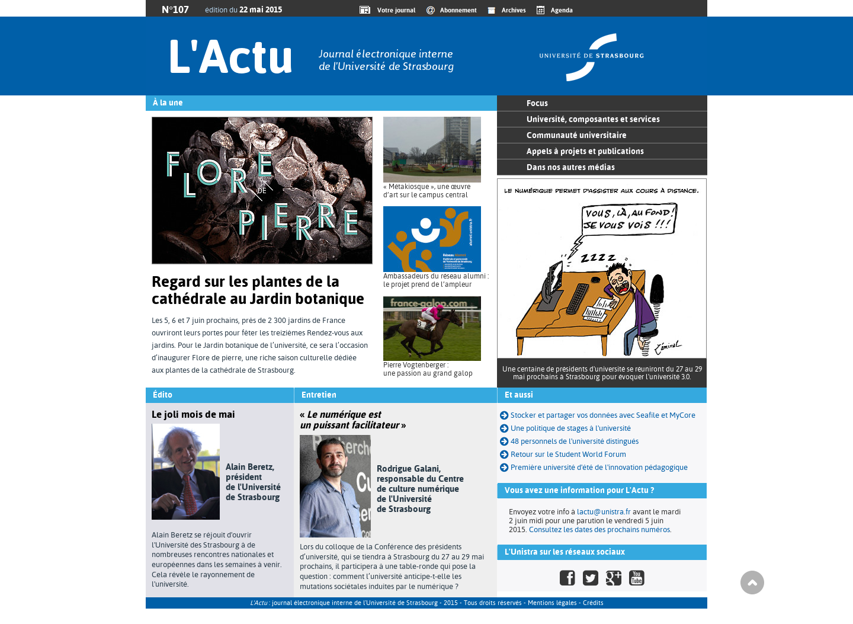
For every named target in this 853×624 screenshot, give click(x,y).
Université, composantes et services (593, 119)
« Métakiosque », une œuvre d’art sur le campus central (426, 191)
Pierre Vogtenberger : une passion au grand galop (428, 369)
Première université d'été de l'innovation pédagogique (594, 467)
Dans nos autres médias (571, 167)
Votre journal (394, 10)
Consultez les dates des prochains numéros (599, 529)
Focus (537, 103)
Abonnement (458, 10)
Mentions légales (552, 603)
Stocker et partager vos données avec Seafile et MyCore (597, 415)
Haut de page (752, 582)
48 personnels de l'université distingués (569, 441)
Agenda (562, 10)
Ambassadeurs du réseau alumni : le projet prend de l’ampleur (436, 280)
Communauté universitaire (577, 135)
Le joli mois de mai (193, 414)
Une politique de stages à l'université (565, 428)
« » (353, 419)
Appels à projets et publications (585, 151)
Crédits (593, 603)
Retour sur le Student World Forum (563, 454)
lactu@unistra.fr (604, 511)
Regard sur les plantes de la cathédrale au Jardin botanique (258, 290)
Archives (514, 10)
